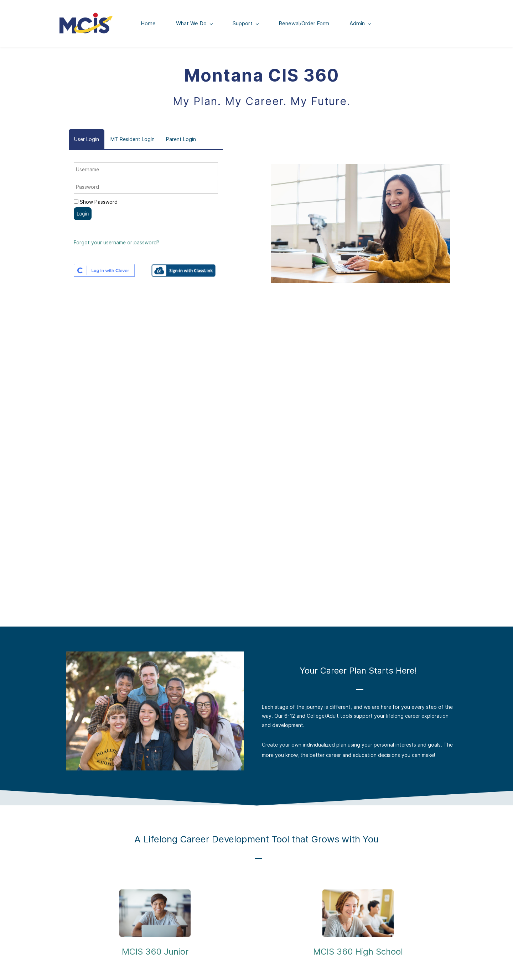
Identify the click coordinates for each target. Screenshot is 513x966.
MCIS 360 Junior (155, 953)
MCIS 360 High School (358, 953)
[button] (86, 140)
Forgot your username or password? (116, 244)
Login (83, 215)
